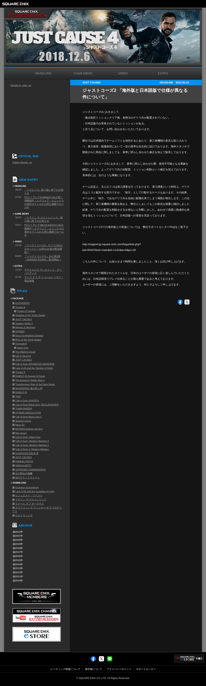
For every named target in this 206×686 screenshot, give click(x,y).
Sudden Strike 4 (24, 323)
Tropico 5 (20, 372)
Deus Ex (20, 424)
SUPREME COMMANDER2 (30, 469)
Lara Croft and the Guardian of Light (34, 491)
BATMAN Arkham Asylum (29, 428)
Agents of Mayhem (25, 327)
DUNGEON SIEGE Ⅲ (26, 453)
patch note (22, 347)
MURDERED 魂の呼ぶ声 (28, 388)
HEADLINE (166, 82)
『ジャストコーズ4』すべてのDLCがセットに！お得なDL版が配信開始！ (43, 249)
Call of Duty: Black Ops (27, 437)
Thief (18, 396)
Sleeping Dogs (23, 420)
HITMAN (20, 331)
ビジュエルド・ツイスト (28, 495)
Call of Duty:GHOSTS (27, 400)
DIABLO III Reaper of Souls (30, 376)
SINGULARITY (23, 465)
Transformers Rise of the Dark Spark (35, 384)
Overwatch (21, 343)
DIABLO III (21, 392)
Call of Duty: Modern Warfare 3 (32, 441)
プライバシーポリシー (119, 669)
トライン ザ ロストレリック (30, 499)
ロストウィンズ (24, 515)
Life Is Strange (23, 356)
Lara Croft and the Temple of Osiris (34, 368)
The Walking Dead (25, 351)
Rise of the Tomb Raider (28, 339)
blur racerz (21, 433)
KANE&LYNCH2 (24, 461)
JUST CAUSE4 (23, 319)
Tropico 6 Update (26, 311)
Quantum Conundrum (27, 487)
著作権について (93, 669)
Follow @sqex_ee (22, 162)
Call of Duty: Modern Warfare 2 (32, 445)
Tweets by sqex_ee (20, 85)
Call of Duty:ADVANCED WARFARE (35, 364)
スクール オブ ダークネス (29, 503)
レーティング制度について (65, 669)
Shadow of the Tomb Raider (30, 315)
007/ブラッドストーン (27, 477)
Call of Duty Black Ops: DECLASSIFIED (37, 404)
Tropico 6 (20, 307)
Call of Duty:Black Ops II (28, 416)
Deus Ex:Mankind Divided (29, 335)
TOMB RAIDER (23, 408)
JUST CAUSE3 (23, 359)
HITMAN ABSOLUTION (28, 412)
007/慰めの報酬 (23, 473)
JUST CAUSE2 (23, 457)
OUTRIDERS (22, 303)
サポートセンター (146, 669)
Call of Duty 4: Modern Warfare (32, 449)
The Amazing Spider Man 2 (30, 380)
